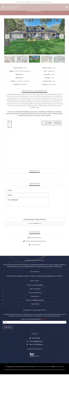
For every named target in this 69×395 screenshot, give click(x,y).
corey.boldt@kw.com (34, 223)
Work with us (35, 296)
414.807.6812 (36, 338)
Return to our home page (35, 285)
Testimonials (35, 304)
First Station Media (41, 366)
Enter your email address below (34, 319)
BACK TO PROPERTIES (34, 251)
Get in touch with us (35, 293)
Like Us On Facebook (36, 344)
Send (9, 211)
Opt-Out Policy (41, 369)
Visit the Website (55, 366)
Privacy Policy (49, 369)
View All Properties (35, 238)
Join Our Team (35, 245)
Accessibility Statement (10, 369)
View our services (35, 289)
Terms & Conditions (59, 369)
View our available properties (35, 300)
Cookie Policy (21, 369)
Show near (57, 123)
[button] (61, 36)
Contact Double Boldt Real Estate (35, 241)
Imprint (34, 369)
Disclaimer (29, 369)
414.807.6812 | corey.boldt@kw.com (43, 2)
